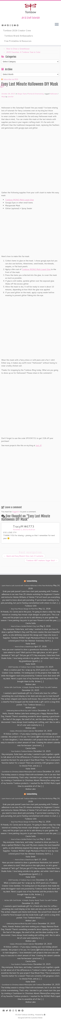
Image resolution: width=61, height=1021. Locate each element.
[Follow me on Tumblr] (13, 25)
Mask (3, 96)
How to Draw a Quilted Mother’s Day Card (25, 626)
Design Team (22, 94)
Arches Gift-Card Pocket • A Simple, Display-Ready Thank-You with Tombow (30, 687)
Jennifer (10, 96)
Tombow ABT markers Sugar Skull (41, 560)
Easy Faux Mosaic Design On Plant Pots (24, 609)
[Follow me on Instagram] (11, 25)
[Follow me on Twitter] (5, 25)
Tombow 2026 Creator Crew (17, 30)
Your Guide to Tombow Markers (22, 751)
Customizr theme (36, 1018)
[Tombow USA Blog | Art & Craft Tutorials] (30, 8)
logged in (16, 511)
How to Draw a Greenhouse (17, 48)
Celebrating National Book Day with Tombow (22, 711)
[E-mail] (3, 25)
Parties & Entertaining (36, 94)
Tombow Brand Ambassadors (18, 35)
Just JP (39, 445)
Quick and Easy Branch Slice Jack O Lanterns (23, 556)
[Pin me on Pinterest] (18, 25)
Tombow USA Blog (31, 581)
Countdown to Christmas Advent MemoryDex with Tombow (22, 772)
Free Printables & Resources (17, 40)
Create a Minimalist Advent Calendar (22, 731)
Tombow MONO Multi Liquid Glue (19, 199)
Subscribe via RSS (10, 79)
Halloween (54, 94)
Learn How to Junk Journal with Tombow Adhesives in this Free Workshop (27, 585)
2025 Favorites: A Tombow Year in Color (23, 52)
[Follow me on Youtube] (15, 25)
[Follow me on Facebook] (8, 25)
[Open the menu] (57, 25)
